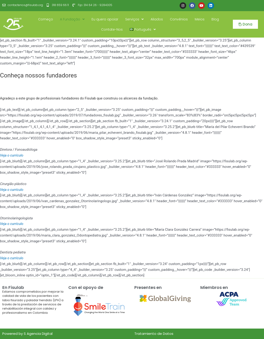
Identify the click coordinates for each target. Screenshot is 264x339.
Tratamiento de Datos (153, 333)
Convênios (179, 19)
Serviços (134, 19)
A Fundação (72, 19)
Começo (45, 19)
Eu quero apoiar (105, 19)
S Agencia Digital (38, 333)
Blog (215, 19)
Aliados (157, 19)
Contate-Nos (112, 29)
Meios (200, 19)
